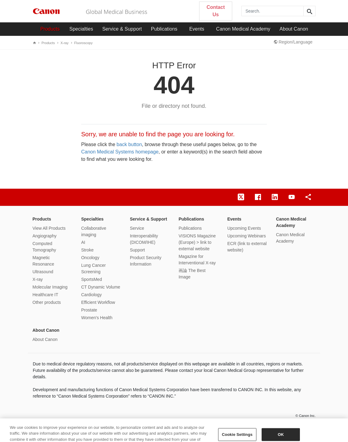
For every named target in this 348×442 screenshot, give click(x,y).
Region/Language (293, 42)
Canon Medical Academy (243, 29)
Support (137, 249)
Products (50, 29)
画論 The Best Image (192, 273)
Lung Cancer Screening (93, 268)
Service (137, 228)
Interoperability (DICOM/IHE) (144, 239)
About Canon (294, 29)
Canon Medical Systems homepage (120, 151)
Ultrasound (42, 271)
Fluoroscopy (82, 43)
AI (83, 242)
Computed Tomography (44, 246)
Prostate (89, 310)
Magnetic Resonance (43, 260)
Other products (46, 302)
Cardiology (91, 294)
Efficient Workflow (98, 302)
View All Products (49, 228)
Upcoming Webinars (246, 235)
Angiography (44, 235)
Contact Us (215, 11)
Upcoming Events (244, 228)
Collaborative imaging (93, 231)
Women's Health (96, 317)
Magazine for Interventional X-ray (197, 259)
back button (129, 144)
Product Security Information (145, 260)
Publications (164, 29)
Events (196, 29)
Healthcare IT (45, 294)
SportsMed (91, 279)
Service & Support (122, 29)
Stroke (87, 249)
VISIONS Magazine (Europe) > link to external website (197, 242)
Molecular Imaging (49, 287)
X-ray (62, 43)
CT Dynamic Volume (100, 287)
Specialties (81, 29)
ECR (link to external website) (247, 246)
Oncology (90, 257)
